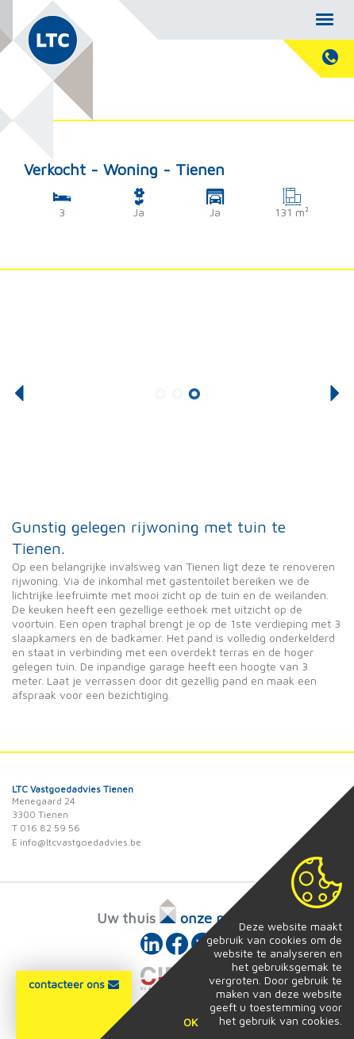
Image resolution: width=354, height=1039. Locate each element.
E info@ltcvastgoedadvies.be (76, 842)
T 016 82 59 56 (46, 828)
